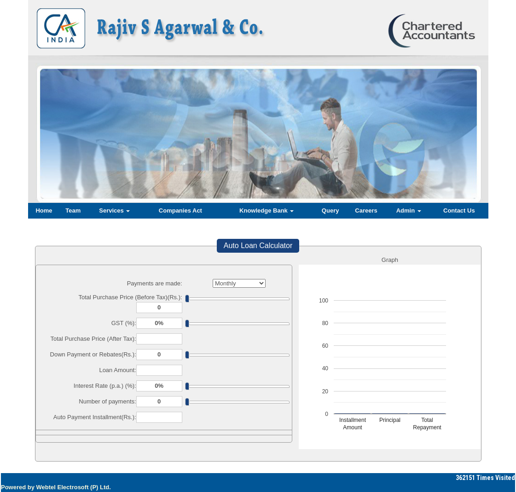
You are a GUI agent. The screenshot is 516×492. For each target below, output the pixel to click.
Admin (408, 210)
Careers (366, 210)
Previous (65, 125)
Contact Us (459, 210)
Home (43, 210)
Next (446, 125)
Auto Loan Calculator (258, 245)
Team (73, 210)
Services (114, 210)
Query (330, 210)
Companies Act (180, 210)
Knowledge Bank (266, 210)
